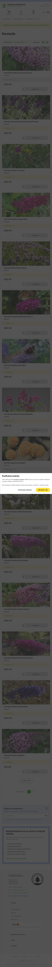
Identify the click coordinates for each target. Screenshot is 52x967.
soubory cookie (19, 479)
